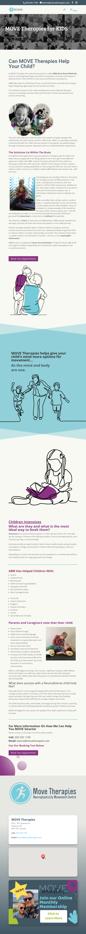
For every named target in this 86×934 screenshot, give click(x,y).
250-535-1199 (31, 2)
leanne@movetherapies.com (32, 740)
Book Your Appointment (23, 258)
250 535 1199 (22, 737)
